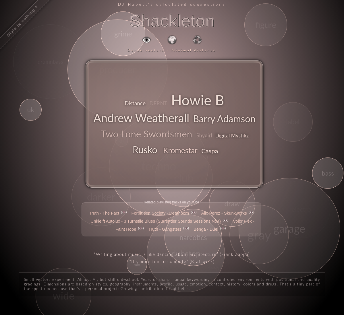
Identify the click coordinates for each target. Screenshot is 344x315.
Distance (135, 103)
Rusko (145, 149)
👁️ (146, 39)
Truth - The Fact (104, 213)
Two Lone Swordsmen (146, 133)
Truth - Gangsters (164, 229)
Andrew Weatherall (141, 118)
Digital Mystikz (232, 135)
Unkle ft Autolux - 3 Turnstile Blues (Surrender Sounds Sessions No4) (156, 221)
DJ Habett (133, 4)
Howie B (197, 100)
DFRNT (158, 103)
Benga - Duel (206, 229)
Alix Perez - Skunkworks (224, 213)
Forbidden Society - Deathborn (160, 213)
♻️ (197, 39)
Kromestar (180, 150)
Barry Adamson (224, 118)
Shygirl (204, 135)
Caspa (209, 151)
